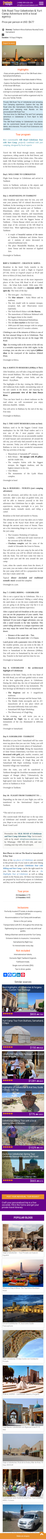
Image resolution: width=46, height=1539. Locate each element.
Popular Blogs (23, 1217)
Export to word (9, 43)
